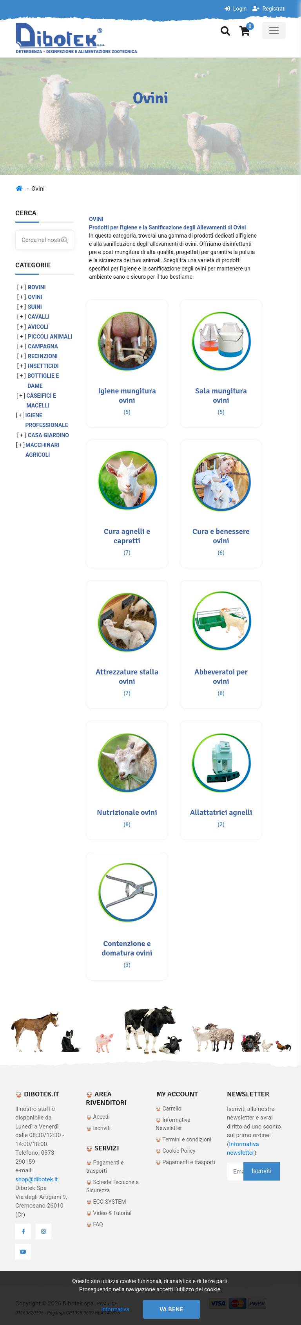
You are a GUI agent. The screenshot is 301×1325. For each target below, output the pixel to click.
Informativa (115, 1309)
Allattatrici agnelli (221, 812)
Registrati (269, 8)
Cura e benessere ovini (221, 536)
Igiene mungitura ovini (127, 395)
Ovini (38, 188)
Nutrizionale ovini (127, 812)
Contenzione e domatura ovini (127, 948)
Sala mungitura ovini (221, 395)
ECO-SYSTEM (106, 1202)
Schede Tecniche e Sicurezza (112, 1186)
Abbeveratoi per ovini (221, 676)
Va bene (171, 1309)
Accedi (98, 1117)
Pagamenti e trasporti (105, 1166)
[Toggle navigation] (274, 30)
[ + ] (21, 287)
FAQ (94, 1224)
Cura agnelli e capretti (127, 536)
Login (236, 8)
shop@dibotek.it (36, 1179)
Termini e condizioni (183, 1139)
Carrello (168, 1108)
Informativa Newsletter (173, 1124)
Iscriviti (98, 1128)
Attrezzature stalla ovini (127, 676)
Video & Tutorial (109, 1213)
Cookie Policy (175, 1151)
